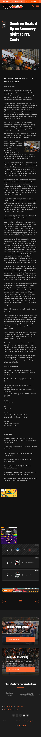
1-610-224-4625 (19, 706)
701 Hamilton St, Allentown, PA (11, 709)
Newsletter (35, 721)
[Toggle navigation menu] (37, 6)
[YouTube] (24, 715)
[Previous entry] (4, 601)
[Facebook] (17, 715)
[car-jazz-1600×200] (20, 590)
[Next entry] (37, 601)
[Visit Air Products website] (31, 694)
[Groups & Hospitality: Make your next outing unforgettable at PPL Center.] (20, 662)
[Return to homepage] (12, 6)
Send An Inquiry (8, 706)
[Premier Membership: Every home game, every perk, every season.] (20, 631)
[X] (27, 715)
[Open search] (33, 6)
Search (21, 721)
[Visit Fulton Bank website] (14, 694)
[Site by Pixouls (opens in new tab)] (22, 725)
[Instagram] (20, 715)
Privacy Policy (27, 721)
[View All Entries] (20, 601)
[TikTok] (13, 715)
